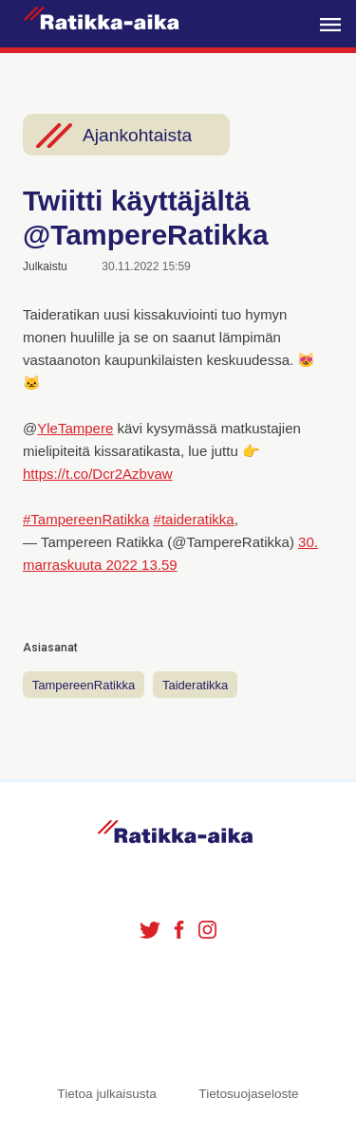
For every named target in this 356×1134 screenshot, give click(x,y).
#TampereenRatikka (86, 519)
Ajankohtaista (137, 135)
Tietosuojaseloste (248, 1094)
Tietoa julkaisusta (107, 1094)
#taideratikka (194, 519)
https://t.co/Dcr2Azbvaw (98, 474)
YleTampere (75, 428)
